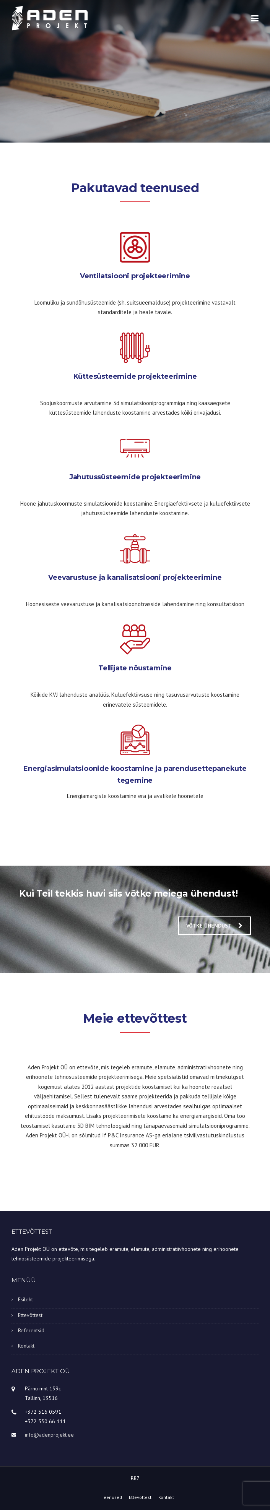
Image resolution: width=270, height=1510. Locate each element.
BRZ (135, 1478)
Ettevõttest (30, 1315)
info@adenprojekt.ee (49, 1434)
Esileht (25, 1299)
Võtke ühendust (214, 925)
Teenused (112, 1497)
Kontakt (26, 1345)
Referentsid (31, 1330)
